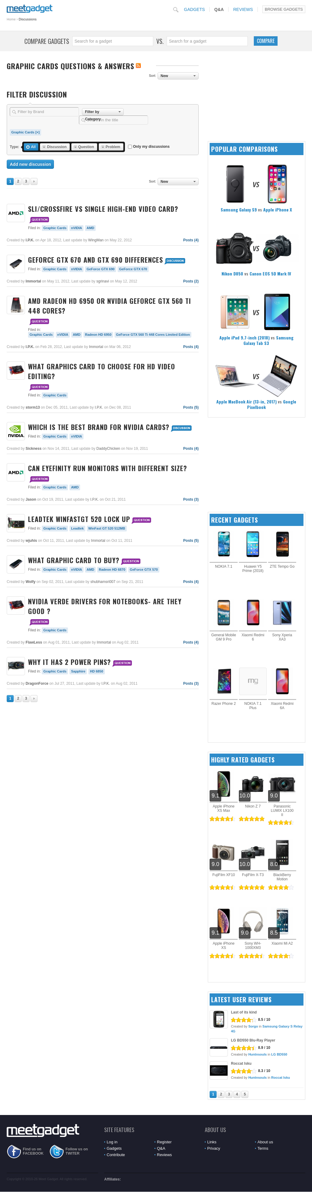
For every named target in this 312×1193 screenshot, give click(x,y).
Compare (266, 40)
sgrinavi (102, 281)
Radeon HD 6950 (98, 334)
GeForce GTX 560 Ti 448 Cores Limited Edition (153, 334)
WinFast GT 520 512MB (106, 528)
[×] (37, 132)
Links (211, 1142)
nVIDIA (76, 228)
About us (265, 1142)
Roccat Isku (241, 1063)
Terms (262, 1148)
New (164, 76)
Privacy (213, 1148)
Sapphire (78, 671)
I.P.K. (99, 407)
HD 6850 (96, 671)
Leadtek (77, 528)
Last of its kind (244, 1012)
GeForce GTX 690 (101, 269)
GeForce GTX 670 (133, 269)
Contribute (116, 1154)
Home (11, 19)
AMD (90, 228)
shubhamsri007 (102, 582)
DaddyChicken (108, 448)
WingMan (96, 240)
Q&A (219, 9)
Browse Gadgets (284, 9)
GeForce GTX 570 (144, 569)
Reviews (243, 9)
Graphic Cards (22, 132)
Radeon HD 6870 (112, 569)
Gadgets (194, 9)
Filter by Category (93, 112)
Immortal (96, 347)
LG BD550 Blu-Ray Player (253, 1040)
